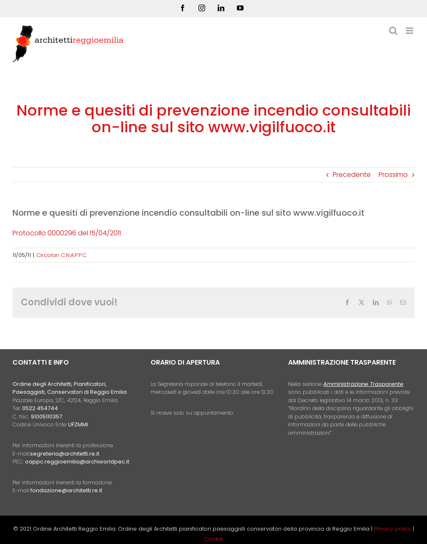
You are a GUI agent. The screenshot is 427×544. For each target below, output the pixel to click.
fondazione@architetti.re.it (66, 490)
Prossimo (393, 174)
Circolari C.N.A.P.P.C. (61, 255)
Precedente (352, 174)
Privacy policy (393, 529)
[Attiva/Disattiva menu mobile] (410, 30)
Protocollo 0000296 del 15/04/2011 (67, 233)
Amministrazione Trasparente (363, 384)
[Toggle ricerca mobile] (393, 30)
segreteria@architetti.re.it (64, 454)
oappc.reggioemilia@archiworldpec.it (77, 462)
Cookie (213, 539)
